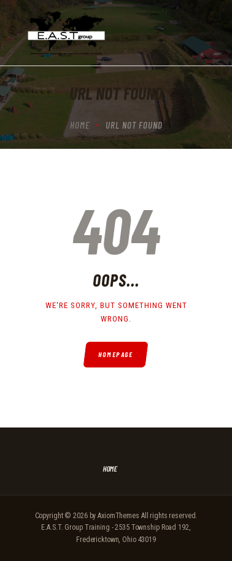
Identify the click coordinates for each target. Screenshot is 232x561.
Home (80, 124)
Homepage (116, 354)
